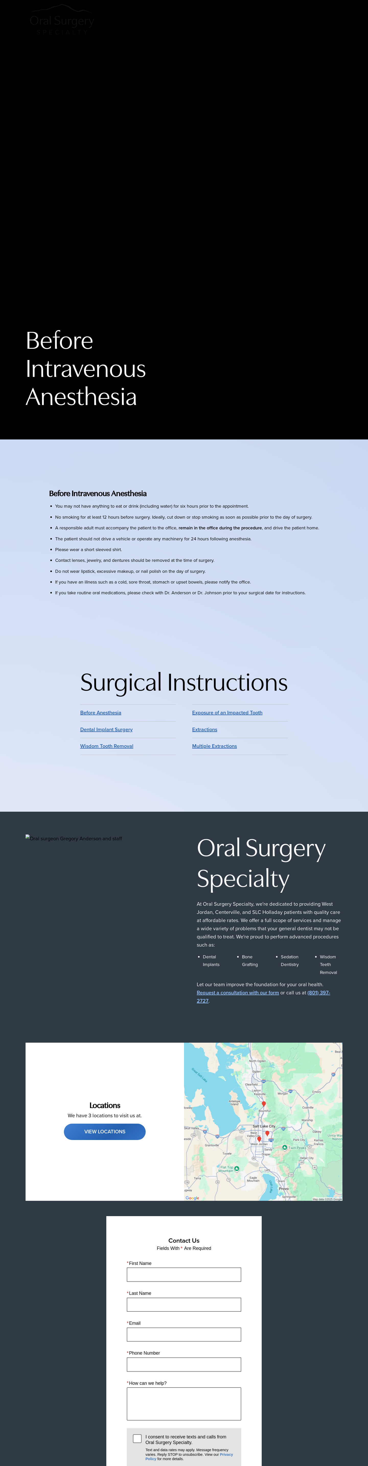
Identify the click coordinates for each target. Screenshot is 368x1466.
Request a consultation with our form (238, 992)
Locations (263, 19)
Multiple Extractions (214, 746)
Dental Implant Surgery (106, 729)
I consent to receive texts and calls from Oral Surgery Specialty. (190, 1447)
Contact (295, 19)
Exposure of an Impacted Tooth (227, 712)
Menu (326, 19)
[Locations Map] (263, 1121)
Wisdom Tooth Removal (106, 746)
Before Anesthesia (100, 712)
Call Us (233, 19)
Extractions (204, 729)
